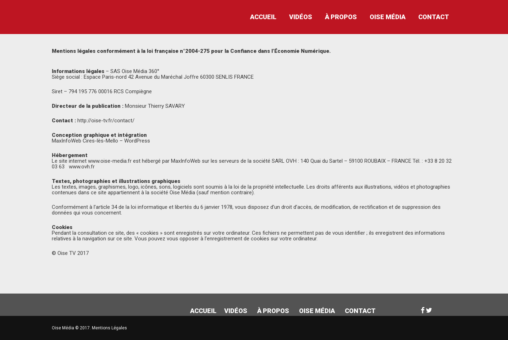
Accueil (263, 17)
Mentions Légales (109, 327)
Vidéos (300, 17)
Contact (433, 17)
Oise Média (387, 17)
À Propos (341, 17)
